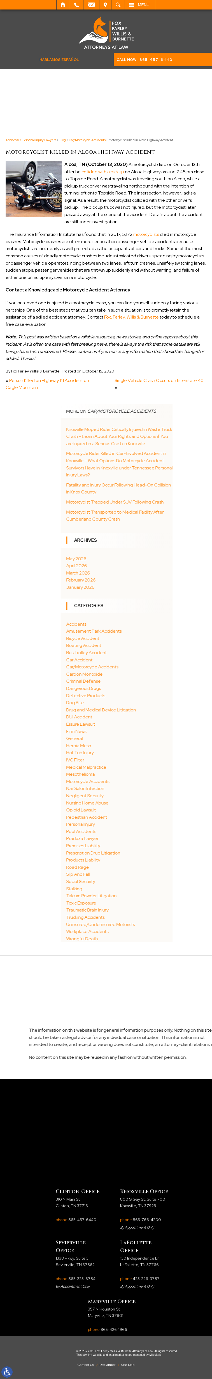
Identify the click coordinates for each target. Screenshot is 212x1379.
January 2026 (120, 587)
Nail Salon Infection (125, 788)
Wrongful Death (122, 939)
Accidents (116, 624)
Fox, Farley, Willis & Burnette (131, 317)
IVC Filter (115, 760)
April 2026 (116, 566)
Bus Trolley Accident (126, 653)
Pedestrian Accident (126, 817)
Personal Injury (120, 824)
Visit (105, 5)
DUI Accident (119, 717)
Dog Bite (115, 703)
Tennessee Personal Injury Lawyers (31, 140)
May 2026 (116, 559)
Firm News (116, 731)
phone (76, 1283)
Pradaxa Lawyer (122, 838)
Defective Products (125, 696)
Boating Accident (123, 645)
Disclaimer (107, 1365)
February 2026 (121, 580)
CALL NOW (145, 59)
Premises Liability (123, 846)
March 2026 (118, 573)
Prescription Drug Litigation (133, 853)
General (114, 738)
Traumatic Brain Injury (127, 910)
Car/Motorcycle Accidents (87, 140)
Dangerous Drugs (123, 688)
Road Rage (117, 867)
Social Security (120, 881)
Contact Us (86, 1365)
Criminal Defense (123, 681)
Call (76, 5)
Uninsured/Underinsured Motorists (140, 924)
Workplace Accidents (127, 931)
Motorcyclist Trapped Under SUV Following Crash (155, 502)
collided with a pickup (102, 172)
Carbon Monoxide (124, 674)
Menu (144, 5)
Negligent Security (125, 796)
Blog (62, 140)
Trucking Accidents (125, 917)
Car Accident (119, 660)
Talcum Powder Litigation (131, 896)
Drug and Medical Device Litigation (141, 710)
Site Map (127, 1365)
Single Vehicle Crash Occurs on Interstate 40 (159, 380)
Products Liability (123, 860)
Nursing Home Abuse (127, 803)
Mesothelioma (120, 774)
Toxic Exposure (121, 903)
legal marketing (118, 1354)
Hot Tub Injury (120, 753)
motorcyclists (146, 234)
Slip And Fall (118, 874)
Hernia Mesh (118, 746)
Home (63, 5)
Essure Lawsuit (120, 724)
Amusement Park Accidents (134, 631)
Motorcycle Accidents (128, 781)
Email (91, 5)
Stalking (114, 889)
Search (118, 5)
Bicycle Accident (122, 638)
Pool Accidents (121, 831)
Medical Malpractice (126, 767)
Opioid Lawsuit (121, 810)
